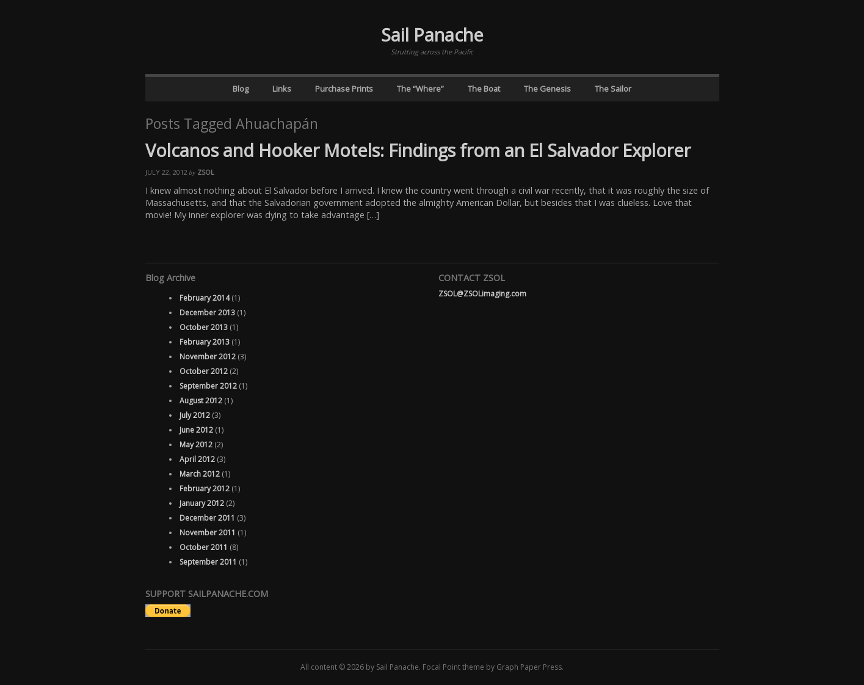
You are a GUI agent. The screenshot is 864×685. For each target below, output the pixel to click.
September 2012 (208, 386)
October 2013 (204, 327)
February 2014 (205, 298)
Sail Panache (432, 34)
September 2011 (208, 562)
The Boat (484, 88)
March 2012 (200, 474)
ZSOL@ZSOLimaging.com (482, 293)
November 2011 (208, 532)
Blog (241, 88)
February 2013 (205, 342)
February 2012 (205, 488)
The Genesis (547, 88)
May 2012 (196, 444)
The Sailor (613, 88)
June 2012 (196, 430)
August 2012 (201, 400)
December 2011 (207, 518)
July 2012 (195, 415)
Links (281, 88)
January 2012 (202, 503)
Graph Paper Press (529, 667)
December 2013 (207, 312)
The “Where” (420, 88)
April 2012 (197, 459)
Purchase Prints (344, 88)
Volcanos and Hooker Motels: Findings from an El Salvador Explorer (418, 150)
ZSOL (205, 172)
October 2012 (204, 371)
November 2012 (208, 356)
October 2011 (204, 547)
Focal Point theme (453, 667)
